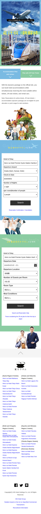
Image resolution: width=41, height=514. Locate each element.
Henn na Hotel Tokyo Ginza (11, 388)
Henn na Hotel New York (29, 456)
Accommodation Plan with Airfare (10, 73)
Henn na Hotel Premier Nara (11, 463)
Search (20, 203)
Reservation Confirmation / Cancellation (20, 210)
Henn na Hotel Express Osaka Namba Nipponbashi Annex (11, 452)
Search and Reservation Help (20, 313)
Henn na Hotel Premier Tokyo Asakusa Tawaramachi (10, 409)
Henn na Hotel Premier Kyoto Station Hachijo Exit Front (11, 468)
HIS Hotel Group (20, 499)
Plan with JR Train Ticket (31, 73)
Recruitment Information (20, 508)
